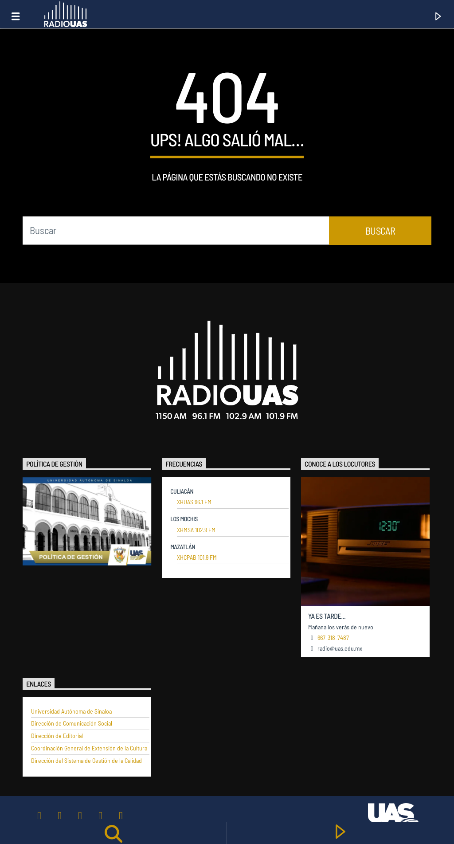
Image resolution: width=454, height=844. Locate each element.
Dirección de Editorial (57, 735)
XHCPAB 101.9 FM (197, 557)
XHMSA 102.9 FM (196, 530)
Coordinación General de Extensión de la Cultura (89, 748)
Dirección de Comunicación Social (71, 723)
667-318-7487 (333, 637)
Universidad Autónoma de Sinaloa (71, 711)
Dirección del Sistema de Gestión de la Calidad (86, 760)
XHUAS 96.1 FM (194, 502)
